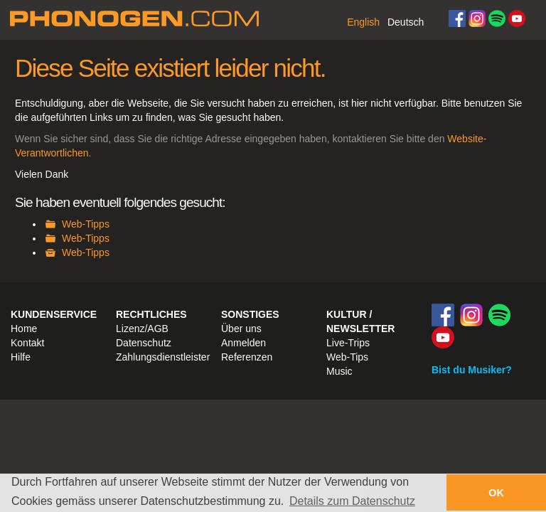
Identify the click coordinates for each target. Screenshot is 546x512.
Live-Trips (348, 342)
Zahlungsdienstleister (163, 357)
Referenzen (246, 357)
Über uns (241, 328)
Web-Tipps (85, 224)
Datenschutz (143, 342)
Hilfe (21, 357)
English (363, 22)
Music (339, 371)
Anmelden (243, 342)
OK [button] (496, 492)
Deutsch (405, 22)
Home (24, 328)
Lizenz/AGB (142, 328)
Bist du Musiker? (472, 369)
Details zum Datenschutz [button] (352, 501)
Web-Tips (347, 357)
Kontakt (27, 342)
